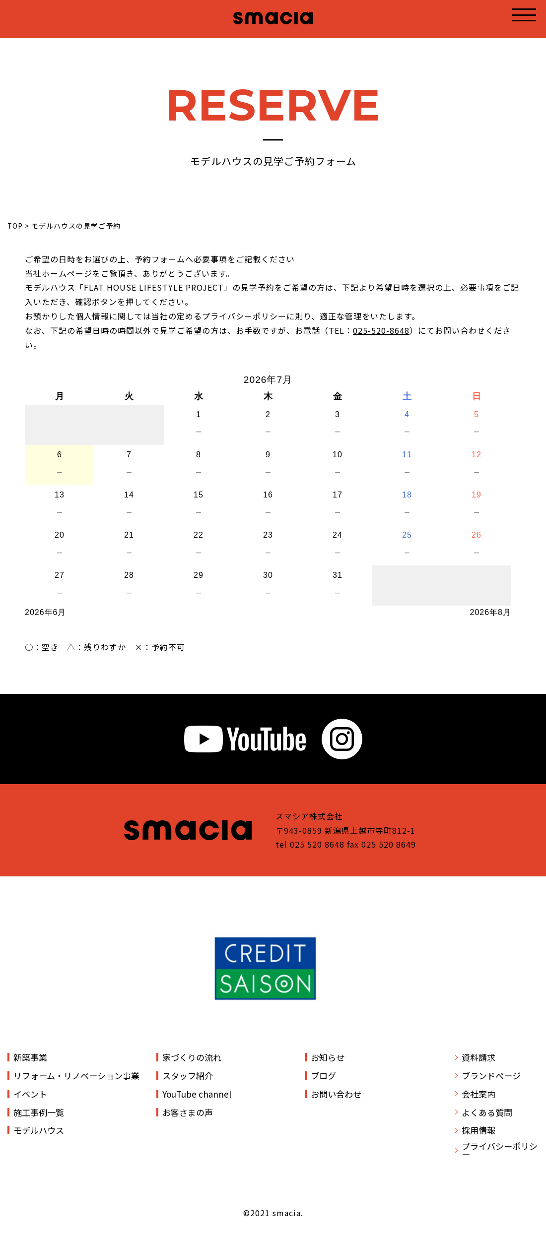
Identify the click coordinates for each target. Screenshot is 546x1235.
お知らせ (327, 1057)
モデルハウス (38, 1130)
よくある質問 (487, 1112)
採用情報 (478, 1130)
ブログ (323, 1075)
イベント (30, 1094)
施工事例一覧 (38, 1112)
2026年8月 (491, 612)
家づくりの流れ (191, 1057)
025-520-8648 (381, 330)
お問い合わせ (336, 1094)
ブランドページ (491, 1075)
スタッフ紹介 (187, 1075)
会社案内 (478, 1094)
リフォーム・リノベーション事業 (76, 1075)
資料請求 (478, 1057)
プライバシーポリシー (500, 1150)
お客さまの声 (187, 1112)
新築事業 (30, 1057)
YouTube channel (196, 1094)
